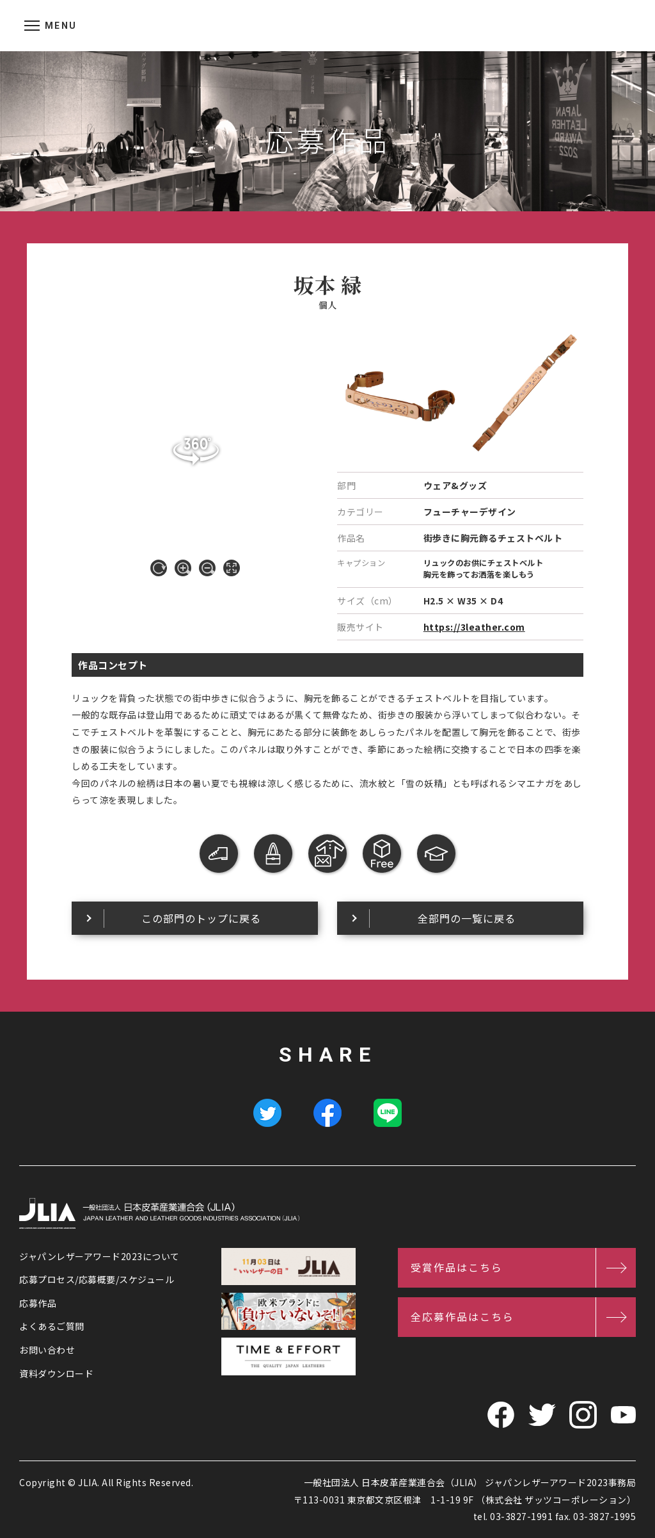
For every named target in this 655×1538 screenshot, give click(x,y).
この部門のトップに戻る (201, 918)
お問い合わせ (47, 1349)
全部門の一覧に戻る (467, 918)
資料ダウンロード (56, 1373)
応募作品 (37, 1303)
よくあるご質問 (51, 1326)
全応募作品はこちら (462, 1316)
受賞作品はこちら (457, 1267)
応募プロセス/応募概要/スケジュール (96, 1279)
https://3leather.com (474, 626)
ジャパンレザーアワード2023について (99, 1256)
